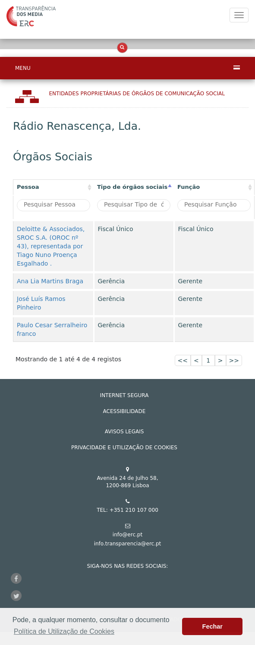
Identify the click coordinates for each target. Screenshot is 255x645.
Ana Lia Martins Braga (50, 281)
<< (183, 360)
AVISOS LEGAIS (124, 432)
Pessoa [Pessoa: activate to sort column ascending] (28, 187)
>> (234, 360)
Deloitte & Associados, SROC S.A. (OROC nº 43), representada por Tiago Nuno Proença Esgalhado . (51, 246)
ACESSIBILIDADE (124, 411)
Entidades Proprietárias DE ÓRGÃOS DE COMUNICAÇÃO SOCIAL (137, 94)
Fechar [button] (212, 626)
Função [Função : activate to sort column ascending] (188, 187)
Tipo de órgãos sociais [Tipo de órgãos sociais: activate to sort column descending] (132, 187)
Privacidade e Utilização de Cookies (124, 448)
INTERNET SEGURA (124, 395)
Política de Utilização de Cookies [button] (64, 631)
